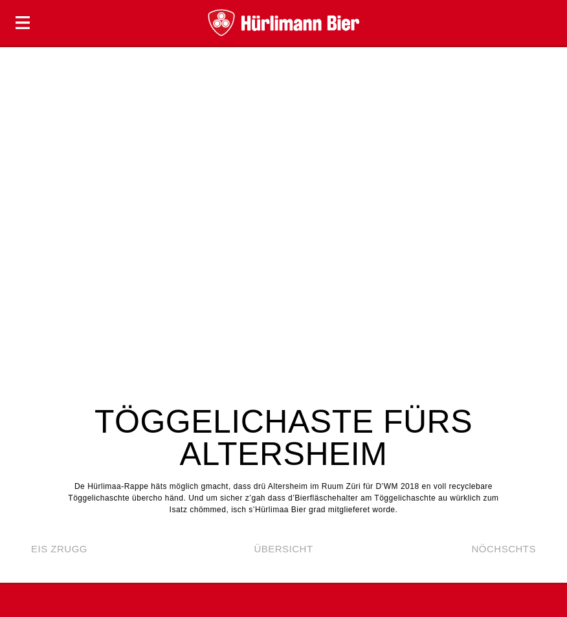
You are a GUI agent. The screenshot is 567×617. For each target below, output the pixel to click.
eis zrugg (59, 548)
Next (544, 216)
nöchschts (503, 548)
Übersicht (283, 548)
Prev (22, 216)
